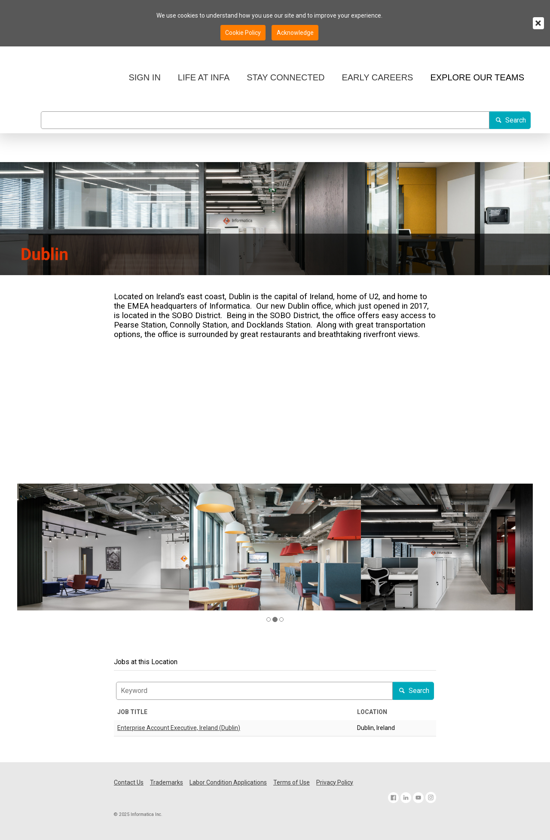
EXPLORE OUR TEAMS (477, 77)
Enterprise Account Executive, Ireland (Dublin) (178, 727)
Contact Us (129, 782)
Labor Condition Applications (228, 782)
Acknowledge (295, 32)
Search (510, 120)
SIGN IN (144, 77)
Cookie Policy (243, 32)
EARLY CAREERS (377, 77)
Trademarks (166, 782)
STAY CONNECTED (285, 77)
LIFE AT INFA (203, 77)
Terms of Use (291, 782)
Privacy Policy (334, 782)
